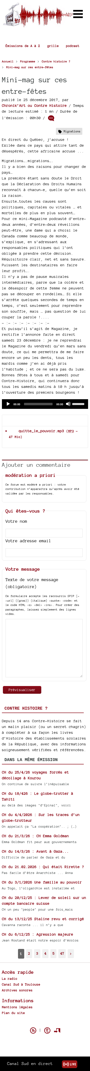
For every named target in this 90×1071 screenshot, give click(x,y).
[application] (45, 404)
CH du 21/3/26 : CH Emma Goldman (35, 836)
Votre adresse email (28, 540)
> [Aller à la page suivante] (71, 953)
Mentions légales (17, 1007)
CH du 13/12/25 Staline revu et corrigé (43, 919)
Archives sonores (17, 990)
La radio (9, 979)
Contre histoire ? (26, 708)
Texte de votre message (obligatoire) (32, 583)
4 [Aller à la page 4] (45, 953)
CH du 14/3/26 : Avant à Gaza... (35, 851)
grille (53, 46)
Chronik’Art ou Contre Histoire (34, 105)
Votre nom (16, 521)
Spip (45, 1022)
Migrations (72, 131)
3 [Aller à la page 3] (37, 953)
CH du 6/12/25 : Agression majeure (37, 934)
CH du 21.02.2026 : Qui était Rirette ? (43, 867)
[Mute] (68, 404)
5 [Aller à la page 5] (53, 953)
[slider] (38, 404)
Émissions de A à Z (23, 46)
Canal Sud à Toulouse (21, 984)
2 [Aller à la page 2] (29, 953)
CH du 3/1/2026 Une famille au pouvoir (42, 882)
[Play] (8, 404)
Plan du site (13, 1013)
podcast (72, 46)
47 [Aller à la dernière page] (62, 953)
